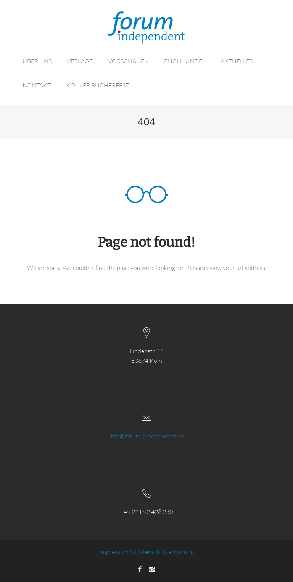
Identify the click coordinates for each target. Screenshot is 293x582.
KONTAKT (37, 85)
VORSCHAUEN (128, 61)
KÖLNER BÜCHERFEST (97, 85)
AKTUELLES (237, 61)
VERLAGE (80, 61)
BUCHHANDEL (184, 61)
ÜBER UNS (37, 61)
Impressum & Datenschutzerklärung (146, 552)
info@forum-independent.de (146, 436)
